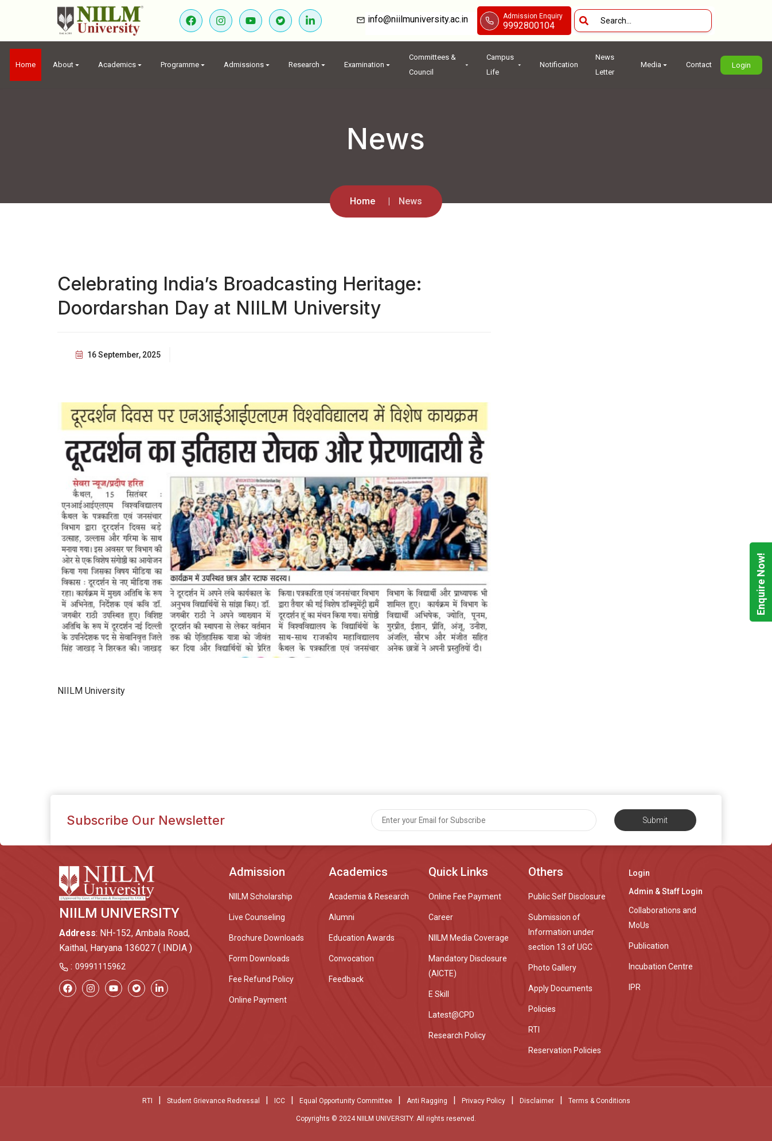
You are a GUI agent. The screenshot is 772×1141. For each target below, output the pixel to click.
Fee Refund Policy (261, 979)
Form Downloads (259, 958)
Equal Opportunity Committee (345, 1101)
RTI (534, 1029)
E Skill (438, 994)
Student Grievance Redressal (213, 1101)
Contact (699, 64)
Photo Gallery (552, 967)
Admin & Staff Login (666, 891)
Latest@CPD (451, 1014)
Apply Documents (560, 988)
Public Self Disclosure (567, 896)
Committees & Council (439, 64)
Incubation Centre (661, 966)
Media (655, 64)
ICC (279, 1101)
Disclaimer (537, 1101)
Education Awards (362, 937)
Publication (649, 945)
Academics (120, 64)
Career (440, 917)
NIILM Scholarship (261, 896)
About (67, 64)
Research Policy (457, 1035)
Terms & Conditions (599, 1101)
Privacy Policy (483, 1101)
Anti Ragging (427, 1101)
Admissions (247, 64)
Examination (368, 64)
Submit (655, 820)
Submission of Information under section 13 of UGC (561, 932)
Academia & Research (369, 896)
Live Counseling (257, 917)
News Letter (604, 64)
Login (741, 65)
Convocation (351, 958)
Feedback (346, 979)
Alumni (341, 917)
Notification (559, 64)
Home (25, 64)
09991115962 (100, 966)
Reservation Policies (564, 1050)
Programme (183, 64)
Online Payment (258, 999)
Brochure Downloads (266, 937)
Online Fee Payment (464, 896)
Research (307, 64)
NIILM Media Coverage (468, 937)
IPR (635, 987)
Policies (542, 1009)
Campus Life (504, 64)
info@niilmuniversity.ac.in (421, 19)
